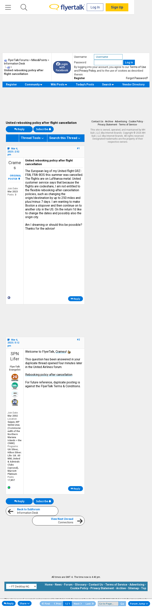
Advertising (121, 121)
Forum (68, 584)
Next (78, 603)
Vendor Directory (133, 84)
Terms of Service (128, 124)
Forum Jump (139, 603)
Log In (113, 8)
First (46, 603)
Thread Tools (31, 138)
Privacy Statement (107, 124)
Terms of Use (138, 67)
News (58, 584)
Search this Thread (63, 138)
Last (90, 603)
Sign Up (135, 8)
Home (49, 584)
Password (80, 62)
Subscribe (43, 129)
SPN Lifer (14, 356)
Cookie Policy (136, 121)
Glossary (80, 584)
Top (143, 588)
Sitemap (133, 588)
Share (25, 603)
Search (108, 84)
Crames (14, 165)
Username (80, 56)
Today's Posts (85, 84)
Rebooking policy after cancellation (48, 374)
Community (33, 84)
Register (79, 78)
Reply (19, 129)
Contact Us (97, 121)
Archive (109, 121)
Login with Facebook (62, 67)
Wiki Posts (59, 84)
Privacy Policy (87, 70)
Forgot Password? (137, 78)
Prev (57, 603)
